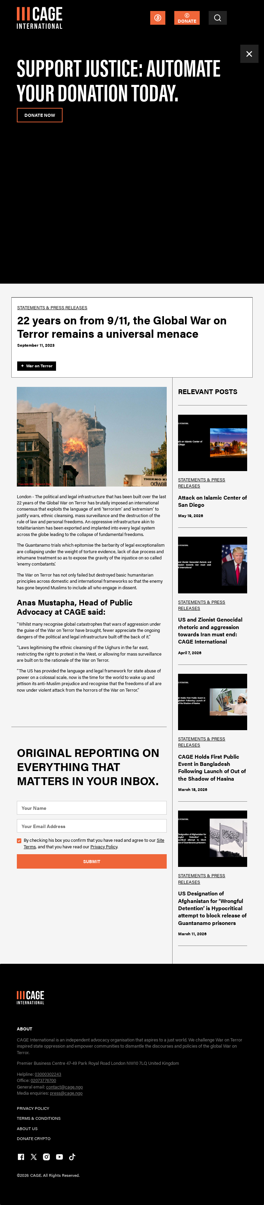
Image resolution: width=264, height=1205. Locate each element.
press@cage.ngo (66, 1093)
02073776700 (43, 1080)
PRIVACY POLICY (33, 1108)
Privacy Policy (103, 846)
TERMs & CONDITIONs (38, 1118)
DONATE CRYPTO (34, 1138)
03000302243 (48, 1074)
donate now (39, 115)
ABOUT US (27, 1128)
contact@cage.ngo (64, 1086)
